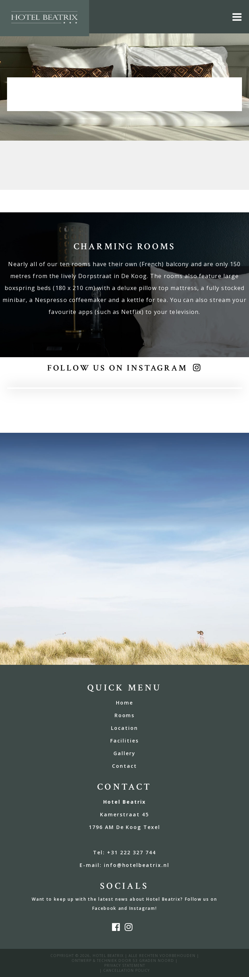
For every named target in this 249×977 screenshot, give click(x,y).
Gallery (124, 753)
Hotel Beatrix (108, 955)
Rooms (124, 715)
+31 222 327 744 (131, 852)
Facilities (124, 740)
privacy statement (124, 965)
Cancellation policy (126, 970)
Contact (124, 766)
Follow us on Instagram (117, 367)
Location (124, 728)
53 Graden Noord (153, 960)
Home (124, 702)
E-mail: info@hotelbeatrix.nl (124, 865)
